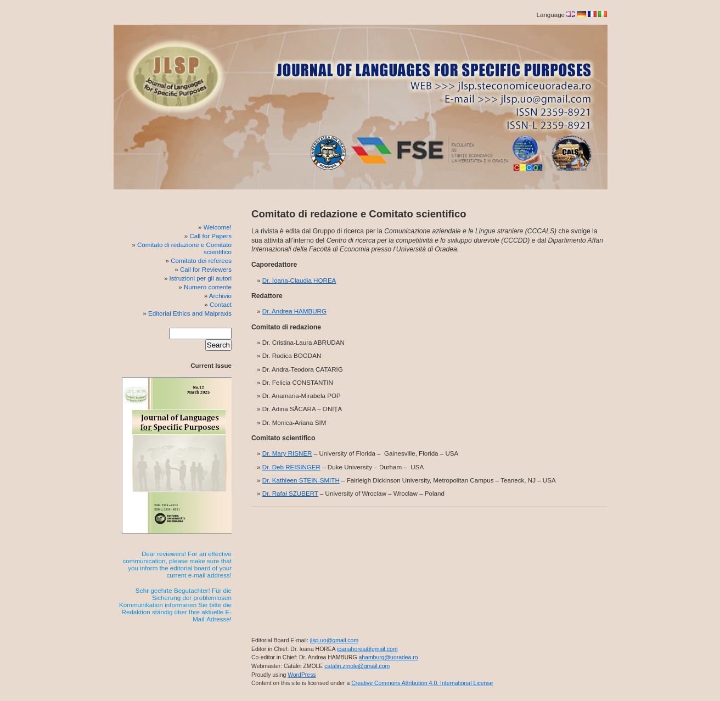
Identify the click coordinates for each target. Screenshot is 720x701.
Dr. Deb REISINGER (291, 466)
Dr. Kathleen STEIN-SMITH (301, 480)
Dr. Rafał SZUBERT (290, 493)
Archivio (220, 295)
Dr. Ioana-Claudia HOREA (299, 280)
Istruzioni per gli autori (201, 278)
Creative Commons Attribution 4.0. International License (422, 683)
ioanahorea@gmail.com (367, 649)
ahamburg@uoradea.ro (388, 657)
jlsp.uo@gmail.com (334, 640)
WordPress (302, 675)
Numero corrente (208, 286)
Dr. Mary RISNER (287, 453)
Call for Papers (210, 235)
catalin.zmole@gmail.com (357, 666)
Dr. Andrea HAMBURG (294, 311)
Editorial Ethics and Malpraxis (190, 313)
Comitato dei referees (201, 260)
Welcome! (218, 227)
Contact (221, 304)
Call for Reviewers (206, 269)
